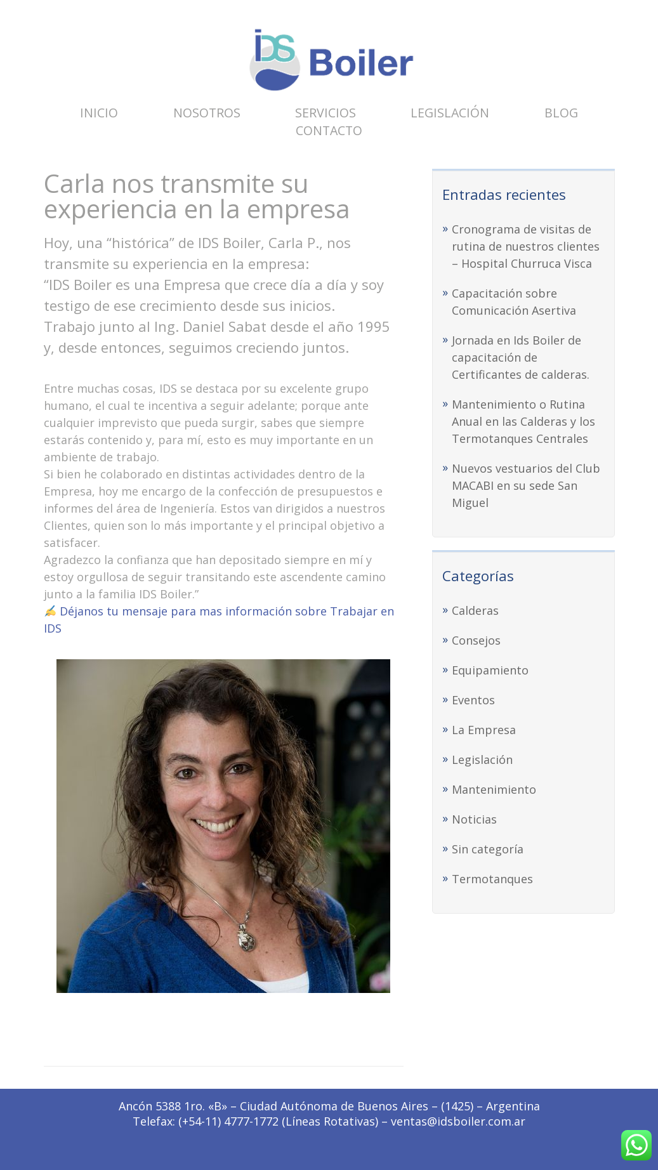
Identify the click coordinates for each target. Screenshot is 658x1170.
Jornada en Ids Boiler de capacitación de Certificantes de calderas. (520, 357)
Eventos (473, 699)
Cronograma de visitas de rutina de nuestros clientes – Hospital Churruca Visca (526, 246)
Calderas (475, 610)
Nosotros (206, 112)
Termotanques (492, 878)
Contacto (329, 130)
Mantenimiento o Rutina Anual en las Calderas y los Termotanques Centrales (523, 421)
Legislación (450, 112)
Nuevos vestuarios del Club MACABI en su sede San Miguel (526, 485)
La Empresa (484, 729)
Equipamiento (490, 670)
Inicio (99, 112)
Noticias (474, 819)
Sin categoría (487, 849)
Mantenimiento (494, 789)
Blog (561, 112)
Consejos (476, 640)
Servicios (325, 112)
